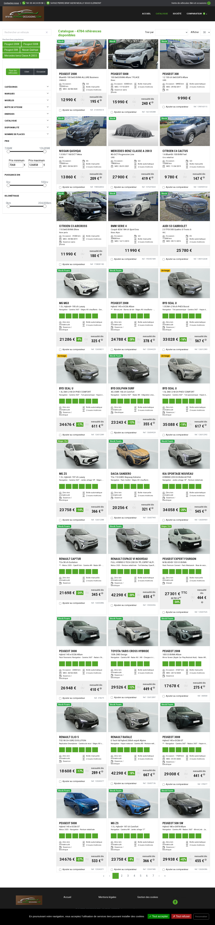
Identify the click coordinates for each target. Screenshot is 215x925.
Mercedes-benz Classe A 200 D (20, 55)
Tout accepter (158, 916)
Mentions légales (107, 897)
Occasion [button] (40, 72)
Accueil (146, 14)
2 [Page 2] (122, 875)
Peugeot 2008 (11, 44)
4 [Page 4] (134, 875)
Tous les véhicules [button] (12, 71)
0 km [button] (27, 72)
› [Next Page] (159, 875)
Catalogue (162, 14)
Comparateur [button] (196, 14)
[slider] (8, 151)
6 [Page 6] (147, 875)
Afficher (195, 32)
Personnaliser (201, 916)
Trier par (149, 32)
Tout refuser (181, 916)
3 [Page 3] (128, 875)
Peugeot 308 (11, 50)
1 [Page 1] (115, 875)
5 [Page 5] (140, 875)
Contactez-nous (11, 3)
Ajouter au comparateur (73, 110)
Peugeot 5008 (30, 44)
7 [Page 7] (153, 875)
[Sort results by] (171, 32)
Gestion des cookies (147, 897)
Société (177, 14)
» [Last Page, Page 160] (165, 875)
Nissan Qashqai (30, 50)
